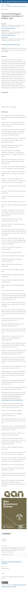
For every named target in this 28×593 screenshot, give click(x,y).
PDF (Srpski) (6, 533)
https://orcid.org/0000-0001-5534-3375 (8, 35)
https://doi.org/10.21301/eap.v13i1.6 (12, 44)
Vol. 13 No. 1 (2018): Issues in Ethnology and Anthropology (13, 6)
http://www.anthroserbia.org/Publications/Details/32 (12, 400)
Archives (7, 4)
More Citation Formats (8, 554)
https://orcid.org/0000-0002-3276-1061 (8, 28)
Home (2, 4)
